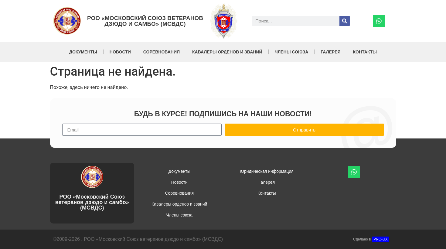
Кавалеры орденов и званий (227, 51)
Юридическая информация (267, 171)
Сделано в (371, 239)
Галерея (330, 51)
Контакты (365, 51)
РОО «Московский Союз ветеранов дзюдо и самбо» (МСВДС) (145, 21)
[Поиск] (344, 21)
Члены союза (291, 51)
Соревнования (161, 51)
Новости (120, 51)
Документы (83, 51)
